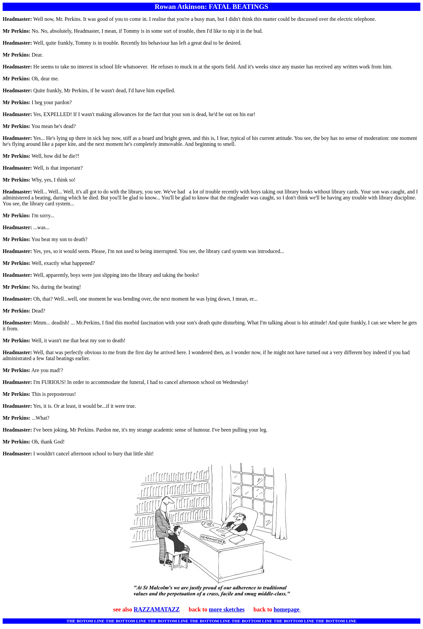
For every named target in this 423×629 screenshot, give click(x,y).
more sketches (227, 609)
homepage (287, 609)
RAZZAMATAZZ (156, 609)
